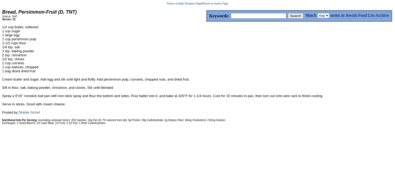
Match (310, 15)
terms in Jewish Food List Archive (359, 15)
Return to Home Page (215, 3)
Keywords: (206, 16)
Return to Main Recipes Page (184, 3)
